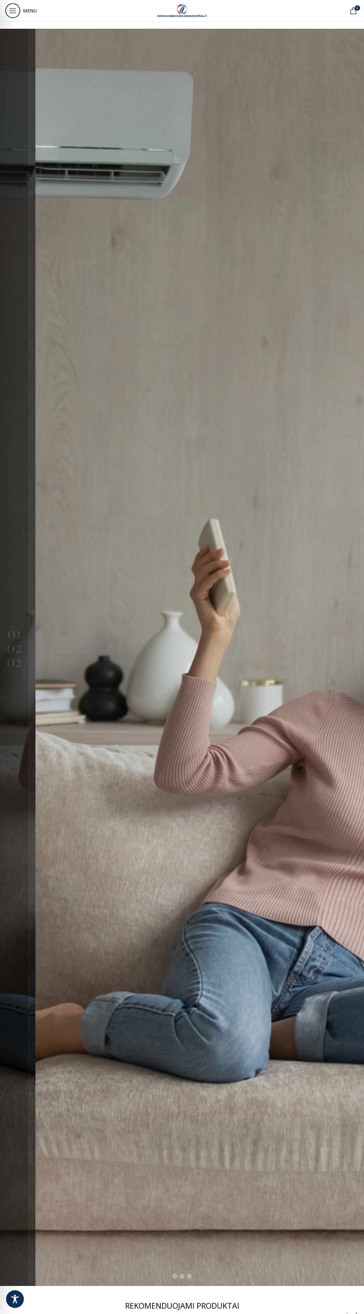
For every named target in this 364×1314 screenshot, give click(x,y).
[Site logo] (182, 10)
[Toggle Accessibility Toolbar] (15, 1299)
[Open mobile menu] (21, 11)
